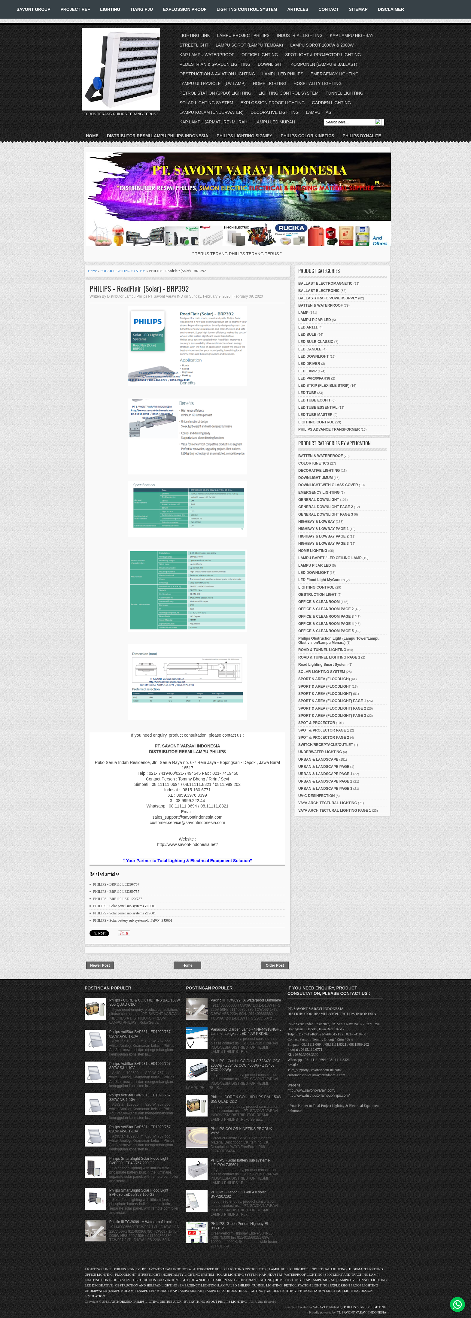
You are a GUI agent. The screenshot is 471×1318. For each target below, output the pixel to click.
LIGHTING (110, 9)
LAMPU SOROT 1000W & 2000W (322, 45)
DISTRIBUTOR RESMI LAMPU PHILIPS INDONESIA (157, 135)
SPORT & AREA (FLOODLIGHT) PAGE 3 (332, 716)
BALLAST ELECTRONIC (318, 291)
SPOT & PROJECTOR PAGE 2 (323, 737)
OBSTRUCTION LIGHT (317, 594)
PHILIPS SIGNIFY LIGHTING (365, 1307)
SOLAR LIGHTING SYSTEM (206, 102)
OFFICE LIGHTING (260, 54)
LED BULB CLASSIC (315, 342)
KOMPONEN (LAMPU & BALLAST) (323, 64)
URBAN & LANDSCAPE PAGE (323, 767)
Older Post (275, 965)
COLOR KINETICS (313, 463)
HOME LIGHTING (270, 83)
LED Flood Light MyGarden (321, 580)
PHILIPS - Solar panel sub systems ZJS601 (124, 906)
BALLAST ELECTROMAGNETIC (325, 283)
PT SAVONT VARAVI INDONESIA (167, 1269)
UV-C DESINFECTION (316, 796)
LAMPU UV (346, 1280)
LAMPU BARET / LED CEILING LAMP (330, 558)
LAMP (303, 313)
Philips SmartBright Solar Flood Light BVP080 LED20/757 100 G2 (138, 1192)
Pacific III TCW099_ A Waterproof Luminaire (144, 1222)
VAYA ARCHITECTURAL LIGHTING (327, 803)
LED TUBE (307, 393)
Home (92, 135)
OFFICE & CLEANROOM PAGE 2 (326, 609)
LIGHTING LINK (195, 35)
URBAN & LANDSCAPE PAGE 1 (325, 774)
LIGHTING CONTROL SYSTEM (247, 9)
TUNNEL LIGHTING (344, 93)
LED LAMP (307, 371)
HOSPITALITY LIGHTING (318, 83)
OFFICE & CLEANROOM (319, 602)
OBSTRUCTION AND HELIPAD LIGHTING (146, 1285)
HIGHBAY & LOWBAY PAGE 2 (323, 536)
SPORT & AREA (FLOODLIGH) (324, 679)
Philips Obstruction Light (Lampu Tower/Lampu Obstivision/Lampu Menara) (338, 640)
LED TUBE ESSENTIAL (318, 407)
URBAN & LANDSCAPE (318, 759)
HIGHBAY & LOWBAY (316, 522)
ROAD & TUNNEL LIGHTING (322, 650)
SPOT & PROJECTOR (316, 723)
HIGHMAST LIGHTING (366, 1269)
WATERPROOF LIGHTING (303, 1274)
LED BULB (307, 334)
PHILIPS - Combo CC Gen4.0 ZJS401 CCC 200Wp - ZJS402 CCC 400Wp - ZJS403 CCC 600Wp (246, 1065)
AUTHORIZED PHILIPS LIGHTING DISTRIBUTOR (230, 1269)
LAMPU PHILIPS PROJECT (289, 1269)
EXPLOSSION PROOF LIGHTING (272, 102)
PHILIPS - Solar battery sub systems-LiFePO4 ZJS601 (132, 920)
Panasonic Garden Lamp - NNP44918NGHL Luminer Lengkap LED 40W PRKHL (246, 1031)
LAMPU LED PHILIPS (282, 73)
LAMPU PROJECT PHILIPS (243, 35)
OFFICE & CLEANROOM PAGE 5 (326, 631)
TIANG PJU (141, 9)
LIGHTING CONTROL (316, 422)
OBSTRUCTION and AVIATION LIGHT (160, 1280)
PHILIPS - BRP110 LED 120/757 (117, 899)
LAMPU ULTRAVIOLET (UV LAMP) (213, 83)
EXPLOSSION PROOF (185, 9)
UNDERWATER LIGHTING (320, 752)
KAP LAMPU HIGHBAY (352, 35)
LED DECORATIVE (99, 1285)
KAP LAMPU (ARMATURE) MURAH (214, 122)
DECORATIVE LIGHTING (275, 112)
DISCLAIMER (391, 9)
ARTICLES (297, 9)
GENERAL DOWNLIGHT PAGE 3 (325, 514)
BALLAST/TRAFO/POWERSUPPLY (327, 298)
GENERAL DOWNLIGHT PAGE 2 (325, 507)
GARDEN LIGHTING (331, 102)
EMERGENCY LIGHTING (335, 73)
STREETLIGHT (194, 45)
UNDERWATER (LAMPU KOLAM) (110, 1290)
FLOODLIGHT (125, 1274)
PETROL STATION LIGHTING (305, 1285)
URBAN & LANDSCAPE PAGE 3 (325, 788)
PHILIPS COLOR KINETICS (307, 135)
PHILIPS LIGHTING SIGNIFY (244, 135)
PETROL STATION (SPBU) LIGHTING (215, 93)
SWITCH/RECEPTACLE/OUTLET (325, 745)
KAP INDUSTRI (270, 1274)
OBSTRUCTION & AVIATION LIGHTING (217, 73)
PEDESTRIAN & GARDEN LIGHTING (215, 64)
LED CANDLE (309, 349)
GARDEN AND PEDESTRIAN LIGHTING (242, 1280)
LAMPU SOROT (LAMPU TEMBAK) (249, 45)
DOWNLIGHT (271, 64)
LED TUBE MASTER (315, 415)
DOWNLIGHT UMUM (315, 478)
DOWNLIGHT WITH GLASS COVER (328, 485)
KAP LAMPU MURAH (319, 1280)
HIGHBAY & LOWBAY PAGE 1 (323, 529)
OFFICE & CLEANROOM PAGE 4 (326, 624)
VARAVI (319, 1307)
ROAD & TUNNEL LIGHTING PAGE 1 (329, 657)
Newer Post (100, 965)
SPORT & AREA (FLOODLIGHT (324, 686)
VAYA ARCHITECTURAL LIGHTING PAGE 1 (334, 810)
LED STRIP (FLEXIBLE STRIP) (323, 385)
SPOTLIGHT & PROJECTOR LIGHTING (323, 54)
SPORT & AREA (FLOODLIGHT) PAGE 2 (332, 708)
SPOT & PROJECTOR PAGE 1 (323, 730)
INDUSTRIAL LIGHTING (300, 35)
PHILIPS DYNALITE (362, 135)
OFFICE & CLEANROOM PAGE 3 (326, 616)
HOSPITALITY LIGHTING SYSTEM (188, 1274)
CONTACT (328, 9)
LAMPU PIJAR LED (314, 320)
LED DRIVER (309, 364)
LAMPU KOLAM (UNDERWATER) (212, 112)
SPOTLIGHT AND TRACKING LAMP (351, 1274)
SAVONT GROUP (33, 9)
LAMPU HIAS (318, 112)
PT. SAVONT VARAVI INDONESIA (361, 1312)
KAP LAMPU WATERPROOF (207, 54)
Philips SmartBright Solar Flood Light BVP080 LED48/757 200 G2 (138, 1160)
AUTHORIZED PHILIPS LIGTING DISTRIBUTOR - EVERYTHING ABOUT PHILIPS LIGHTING (178, 1301)
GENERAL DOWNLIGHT (318, 500)
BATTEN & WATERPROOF (320, 305)
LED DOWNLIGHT (313, 356)
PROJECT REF (75, 9)
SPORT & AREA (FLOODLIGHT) (325, 694)
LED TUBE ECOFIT (314, 400)
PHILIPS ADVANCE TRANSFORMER (329, 429)
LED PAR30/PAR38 (314, 378)
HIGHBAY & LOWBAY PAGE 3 (323, 543)
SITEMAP (358, 9)
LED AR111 (308, 327)
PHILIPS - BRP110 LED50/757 (116, 884)
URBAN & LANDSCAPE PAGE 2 (325, 781)
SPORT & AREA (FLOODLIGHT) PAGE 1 (332, 701)
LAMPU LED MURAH (274, 122)
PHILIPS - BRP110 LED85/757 (116, 891)
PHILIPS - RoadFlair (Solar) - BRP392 (139, 288)
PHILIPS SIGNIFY (127, 1269)
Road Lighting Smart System (323, 664)
